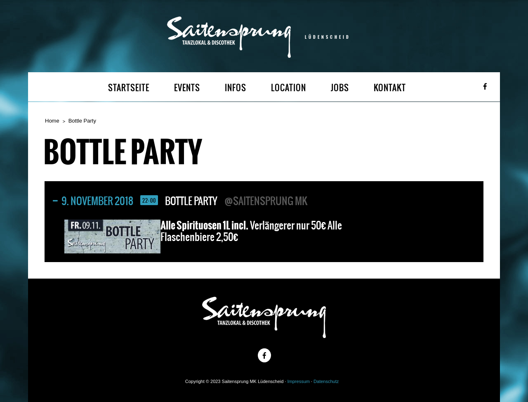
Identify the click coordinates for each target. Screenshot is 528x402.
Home (52, 121)
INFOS (235, 87)
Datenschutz (326, 381)
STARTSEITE (128, 87)
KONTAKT (390, 87)
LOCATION (288, 87)
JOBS (340, 87)
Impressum (299, 381)
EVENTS (187, 87)
